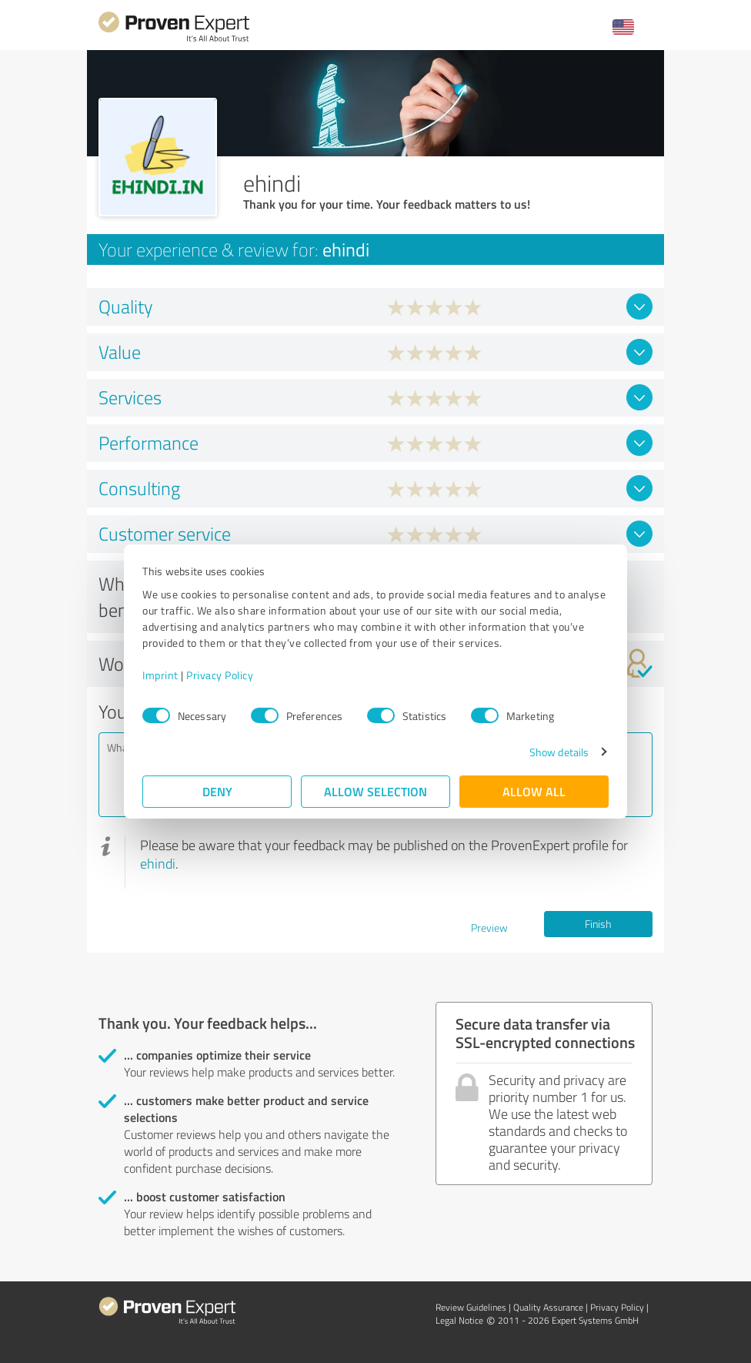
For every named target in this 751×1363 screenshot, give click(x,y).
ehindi (157, 863)
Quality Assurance (548, 1307)
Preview (489, 927)
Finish (598, 923)
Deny (217, 791)
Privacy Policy (219, 675)
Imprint (160, 675)
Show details (559, 752)
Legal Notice (459, 1320)
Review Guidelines (471, 1307)
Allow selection (375, 791)
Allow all (534, 791)
